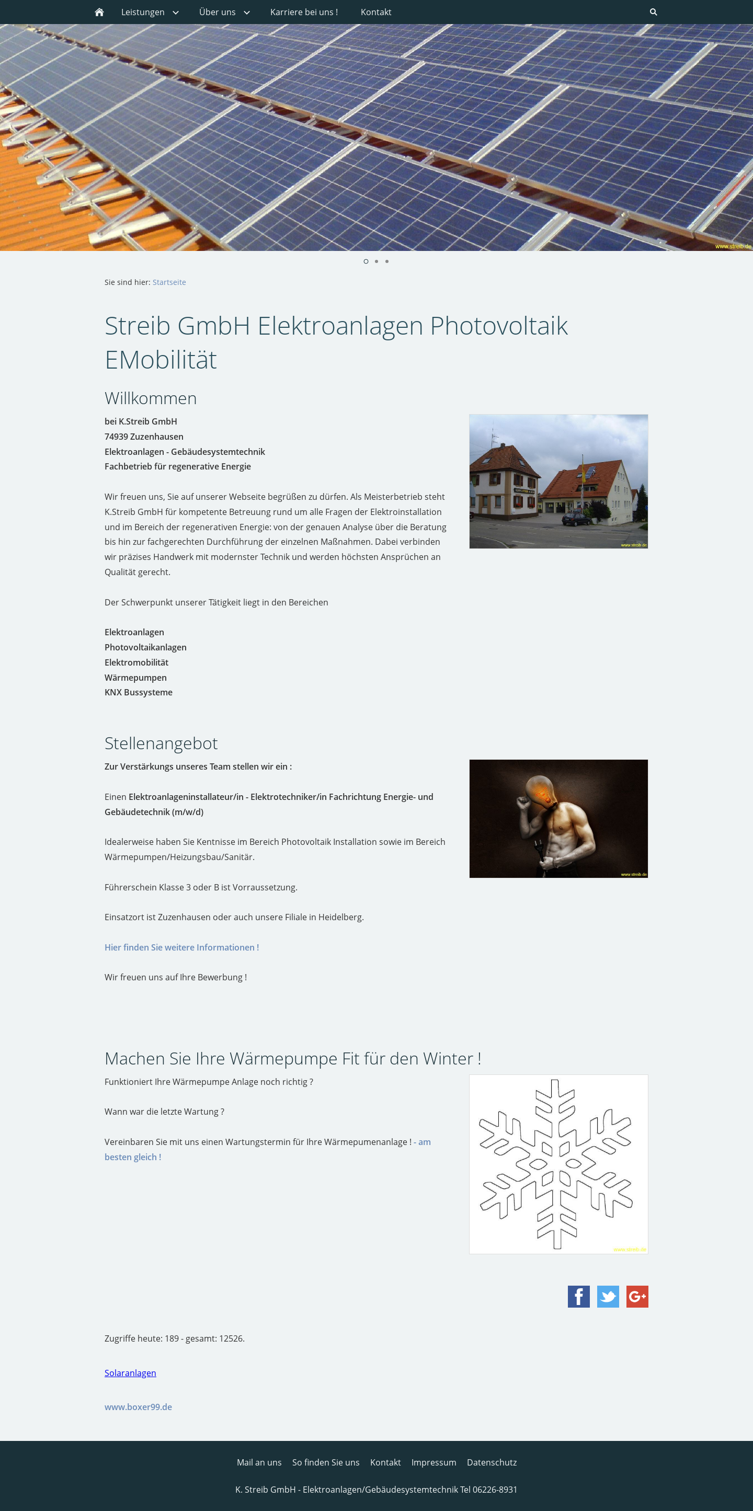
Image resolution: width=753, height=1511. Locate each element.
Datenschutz (492, 1462)
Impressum (434, 1462)
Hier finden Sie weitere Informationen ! (182, 947)
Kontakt (385, 1462)
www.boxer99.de (138, 1407)
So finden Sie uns (326, 1462)
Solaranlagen (130, 1373)
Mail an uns (259, 1462)
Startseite (169, 282)
